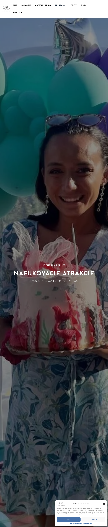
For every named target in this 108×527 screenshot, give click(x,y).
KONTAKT (95, 5)
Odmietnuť (93, 519)
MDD (30, 5)
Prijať (69, 519)
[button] (104, 504)
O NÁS (86, 5)
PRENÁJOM (68, 5)
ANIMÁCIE (38, 5)
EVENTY (78, 5)
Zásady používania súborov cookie (81, 523)
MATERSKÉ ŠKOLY (53, 5)
